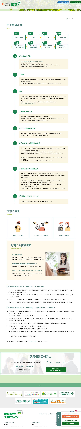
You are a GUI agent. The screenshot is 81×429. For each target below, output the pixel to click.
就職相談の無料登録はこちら (71, 416)
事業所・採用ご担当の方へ (70, 423)
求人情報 (39, 5)
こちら (30, 266)
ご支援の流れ (32, 5)
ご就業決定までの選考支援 (47, 46)
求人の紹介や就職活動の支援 (33, 46)
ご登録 (33, 37)
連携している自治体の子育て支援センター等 (27, 270)
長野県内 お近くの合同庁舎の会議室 (24, 264)
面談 (48, 37)
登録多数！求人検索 (63, 2)
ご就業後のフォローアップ (62, 46)
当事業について (23, 5)
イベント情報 (55, 5)
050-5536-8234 (26, 366)
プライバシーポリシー (32, 341)
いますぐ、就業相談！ (55, 369)
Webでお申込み (19, 37)
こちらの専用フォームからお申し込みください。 (32, 61)
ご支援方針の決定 (61, 37)
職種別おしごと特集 (65, 5)
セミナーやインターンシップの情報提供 (19, 46)
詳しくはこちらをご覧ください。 (28, 103)
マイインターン (46, 5)
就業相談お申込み (75, 2)
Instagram (75, 5)
